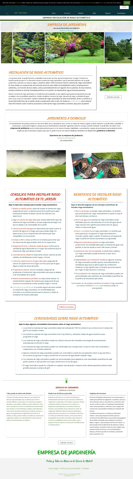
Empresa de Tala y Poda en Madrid (23, 1)
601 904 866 (20, 12)
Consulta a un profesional (23, 287)
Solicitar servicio (113, 97)
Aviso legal (53, 468)
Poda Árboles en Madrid (16, 5)
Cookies (85, 468)
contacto (96, 285)
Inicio (53, 13)
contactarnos (75, 101)
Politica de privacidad (70, 468)
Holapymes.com (69, 476)
